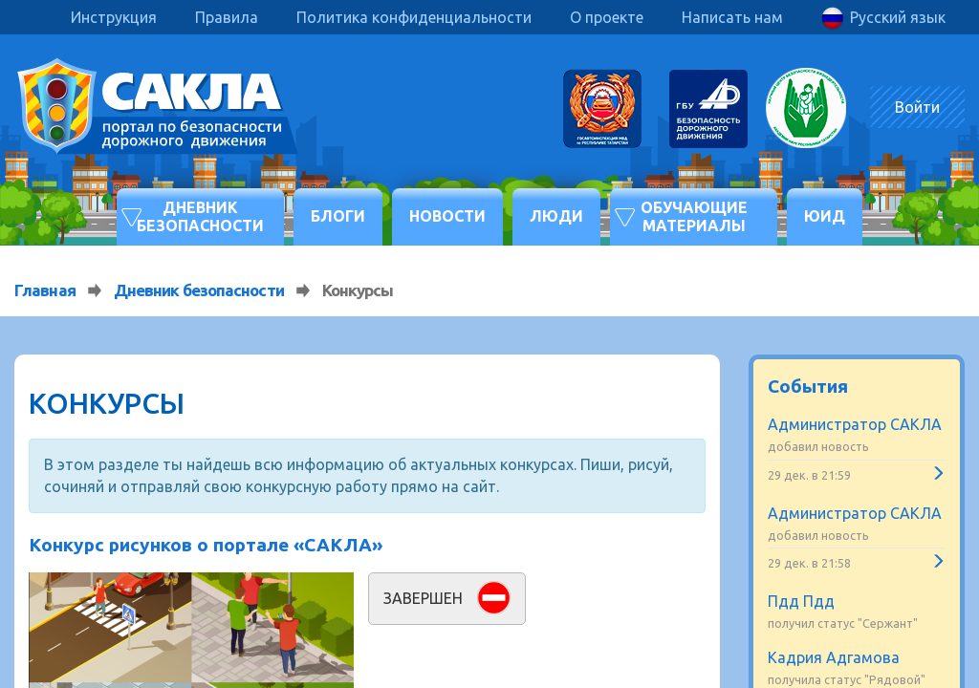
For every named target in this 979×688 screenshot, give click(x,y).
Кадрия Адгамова (834, 657)
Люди (556, 216)
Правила (226, 17)
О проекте (606, 17)
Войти (917, 107)
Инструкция (114, 17)
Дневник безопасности (200, 216)
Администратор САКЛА (855, 424)
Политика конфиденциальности (414, 17)
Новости (447, 216)
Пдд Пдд (801, 601)
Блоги (338, 216)
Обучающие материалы (694, 216)
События (808, 386)
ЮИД (824, 216)
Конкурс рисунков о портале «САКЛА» (205, 544)
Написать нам (732, 17)
